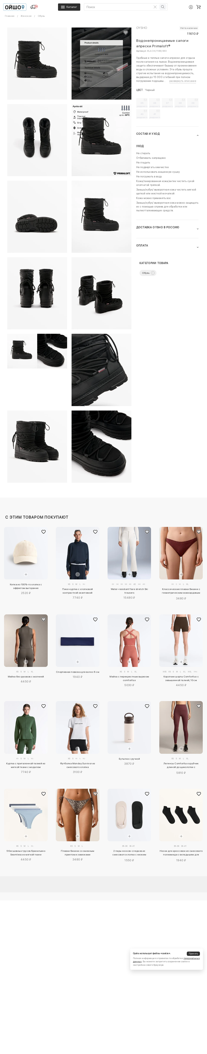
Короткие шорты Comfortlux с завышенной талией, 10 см (181, 678)
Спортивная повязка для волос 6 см (77, 672)
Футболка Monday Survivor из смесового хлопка (77, 765)
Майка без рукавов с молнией (26, 676)
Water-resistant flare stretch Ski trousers (129, 591)
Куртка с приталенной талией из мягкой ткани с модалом (25, 765)
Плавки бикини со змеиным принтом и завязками (77, 853)
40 (142, 115)
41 (154, 115)
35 (142, 104)
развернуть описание (182, 80)
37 (167, 104)
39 (193, 104)
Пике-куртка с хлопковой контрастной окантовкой (77, 591)
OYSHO (141, 28)
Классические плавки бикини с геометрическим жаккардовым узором (181, 591)
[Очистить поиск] (155, 7)
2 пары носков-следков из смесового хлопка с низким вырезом (129, 853)
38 (180, 104)
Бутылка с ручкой (129, 758)
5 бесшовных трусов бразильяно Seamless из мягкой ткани (25, 853)
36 (154, 104)
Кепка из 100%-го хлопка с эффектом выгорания (26, 586)
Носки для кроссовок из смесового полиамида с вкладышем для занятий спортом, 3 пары (181, 853)
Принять (193, 953)
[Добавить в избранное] (44, 532)
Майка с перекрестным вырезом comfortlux (129, 678)
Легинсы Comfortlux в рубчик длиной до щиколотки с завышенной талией (181, 766)
